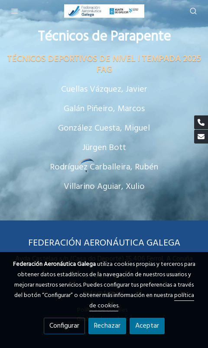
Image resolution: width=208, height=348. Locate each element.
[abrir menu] (15, 11)
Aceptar (147, 326)
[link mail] (201, 137)
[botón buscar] (193, 11)
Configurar (64, 326)
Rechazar (107, 326)
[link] (104, 11)
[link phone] (201, 122)
